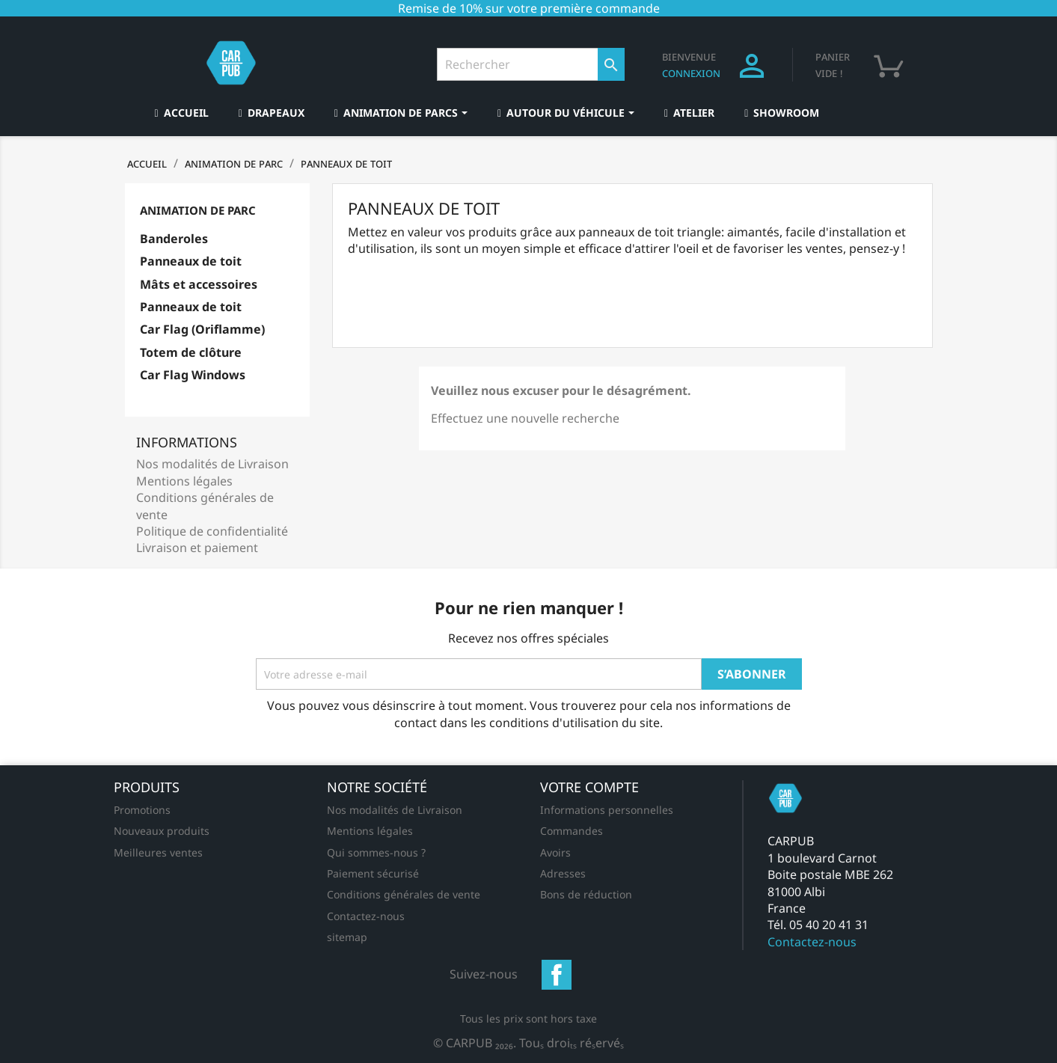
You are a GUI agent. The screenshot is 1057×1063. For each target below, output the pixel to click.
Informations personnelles (606, 810)
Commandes (571, 831)
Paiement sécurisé (373, 873)
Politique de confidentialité (212, 531)
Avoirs (555, 852)
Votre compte (589, 787)
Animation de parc (198, 210)
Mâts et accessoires (198, 284)
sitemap (347, 937)
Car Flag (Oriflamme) (202, 329)
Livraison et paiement (197, 547)
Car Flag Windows (192, 375)
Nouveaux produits (161, 831)
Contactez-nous (366, 916)
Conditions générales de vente (403, 894)
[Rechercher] (531, 64)
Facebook (557, 975)
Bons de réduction (586, 894)
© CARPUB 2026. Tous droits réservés (528, 1043)
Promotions (142, 810)
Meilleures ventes (158, 852)
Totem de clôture (191, 352)
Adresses (563, 873)
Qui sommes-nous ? (376, 852)
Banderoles (174, 238)
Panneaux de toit (191, 261)
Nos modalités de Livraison (212, 464)
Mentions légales (184, 481)
